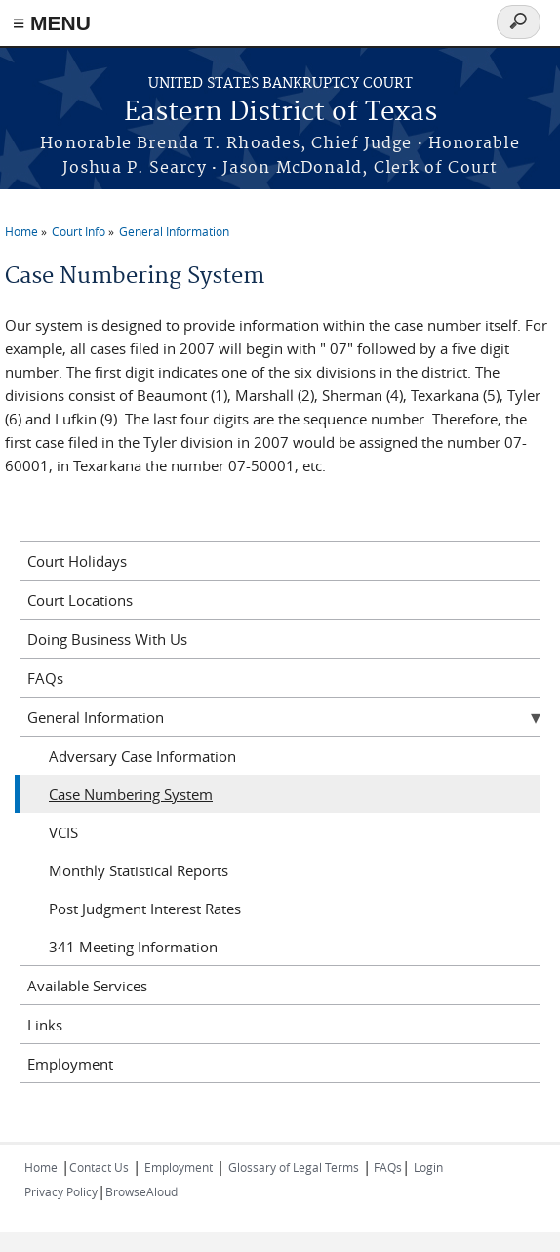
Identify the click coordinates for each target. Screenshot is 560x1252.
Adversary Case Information (142, 756)
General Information (174, 231)
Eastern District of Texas (280, 113)
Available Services (87, 985)
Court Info (78, 231)
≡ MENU (52, 23)
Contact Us (99, 1167)
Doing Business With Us (107, 639)
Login (428, 1167)
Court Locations (80, 600)
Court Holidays (77, 561)
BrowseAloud (141, 1191)
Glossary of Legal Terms (293, 1167)
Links (44, 1024)
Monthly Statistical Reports (138, 870)
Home (21, 231)
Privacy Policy (61, 1191)
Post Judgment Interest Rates (145, 908)
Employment (70, 1063)
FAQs (45, 678)
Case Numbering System (131, 794)
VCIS (63, 832)
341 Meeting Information (133, 946)
